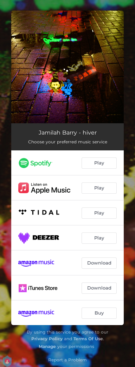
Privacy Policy (47, 338)
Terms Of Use (88, 338)
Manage (47, 346)
